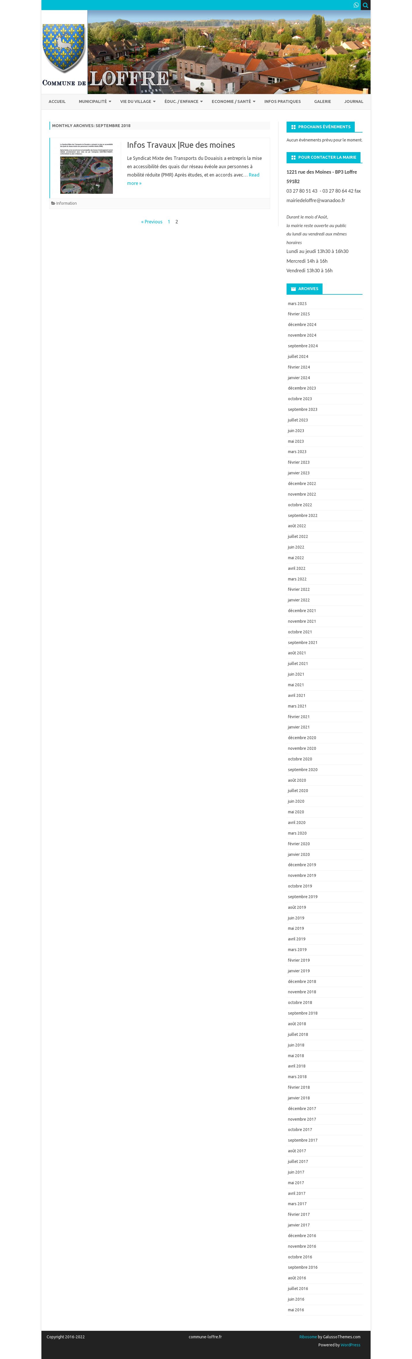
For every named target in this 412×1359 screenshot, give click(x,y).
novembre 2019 (302, 875)
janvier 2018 (299, 1098)
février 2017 (299, 1214)
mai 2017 (296, 1182)
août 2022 (297, 526)
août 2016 (297, 1278)
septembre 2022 (303, 515)
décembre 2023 (302, 388)
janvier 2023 (299, 473)
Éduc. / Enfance (182, 101)
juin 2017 (296, 1172)
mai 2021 (296, 685)
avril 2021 (297, 695)
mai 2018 (296, 1055)
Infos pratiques (282, 101)
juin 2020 (296, 801)
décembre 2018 (302, 981)
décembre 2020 (302, 737)
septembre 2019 (303, 896)
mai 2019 (296, 928)
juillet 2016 (298, 1288)
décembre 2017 (302, 1108)
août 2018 (297, 1023)
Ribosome (308, 1337)
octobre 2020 (300, 759)
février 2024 (299, 367)
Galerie (322, 101)
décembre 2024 (302, 324)
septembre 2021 (303, 642)
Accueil (57, 101)
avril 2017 (297, 1193)
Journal (353, 101)
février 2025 (299, 314)
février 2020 (299, 844)
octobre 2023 (300, 398)
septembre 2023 (303, 409)
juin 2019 (296, 918)
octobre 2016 (300, 1257)
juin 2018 (296, 1045)
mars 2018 (297, 1076)
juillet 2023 (298, 420)
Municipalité (93, 101)
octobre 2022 (300, 505)
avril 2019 (297, 939)
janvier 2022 (299, 600)
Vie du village (135, 101)
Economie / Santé (231, 101)
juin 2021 (296, 674)
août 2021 (297, 653)
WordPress (350, 1345)
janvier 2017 (299, 1225)
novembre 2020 (302, 748)
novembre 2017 (302, 1119)
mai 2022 (296, 557)
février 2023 (299, 462)
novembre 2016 (302, 1246)
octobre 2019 (300, 886)
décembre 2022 (302, 483)
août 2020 (297, 780)
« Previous (152, 221)
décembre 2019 (302, 864)
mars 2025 (297, 303)
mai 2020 (296, 812)
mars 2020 (297, 833)
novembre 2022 (302, 494)
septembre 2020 (303, 769)
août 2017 (297, 1151)
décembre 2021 (302, 610)
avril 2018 (297, 1066)
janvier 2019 (299, 971)
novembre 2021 (302, 621)
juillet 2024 (298, 356)
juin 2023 (296, 430)
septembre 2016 (303, 1267)
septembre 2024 (303, 346)
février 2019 (299, 960)
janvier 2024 (299, 377)
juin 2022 (296, 547)
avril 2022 (297, 568)
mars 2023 (297, 451)
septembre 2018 (303, 1013)
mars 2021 (297, 706)
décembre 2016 (302, 1235)
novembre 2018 (302, 992)
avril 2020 (297, 822)
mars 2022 (297, 579)
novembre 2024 (302, 335)
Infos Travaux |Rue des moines (181, 144)
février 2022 (299, 589)
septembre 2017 (303, 1140)
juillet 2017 (298, 1161)
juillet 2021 (298, 663)
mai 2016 (296, 1310)
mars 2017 (297, 1203)
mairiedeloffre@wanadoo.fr (316, 200)
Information (66, 203)
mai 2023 (296, 441)
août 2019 (297, 907)
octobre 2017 (300, 1129)
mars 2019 (297, 949)
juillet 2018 (298, 1034)
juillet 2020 (298, 790)
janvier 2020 (299, 854)
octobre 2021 (300, 632)
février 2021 (299, 716)
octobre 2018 (300, 1002)
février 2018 (299, 1087)
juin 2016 (296, 1299)
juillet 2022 (298, 536)
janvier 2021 (299, 727)
